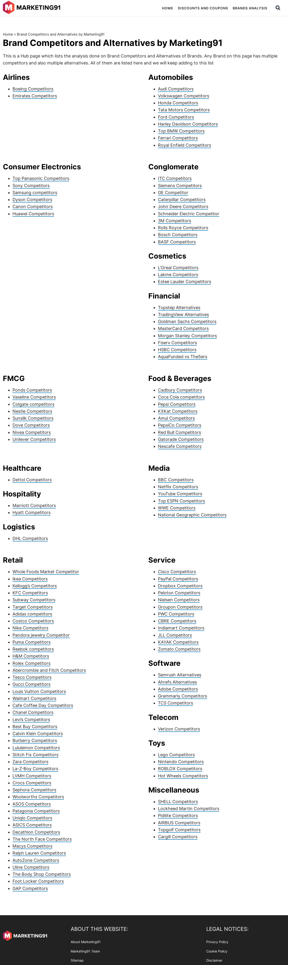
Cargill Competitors (177, 836)
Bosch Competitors (177, 234)
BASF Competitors (177, 241)
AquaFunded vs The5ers (182, 356)
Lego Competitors (176, 754)
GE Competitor (173, 192)
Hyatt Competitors (31, 512)
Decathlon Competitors (36, 832)
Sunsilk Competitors (33, 418)
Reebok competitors (33, 649)
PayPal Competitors (178, 578)
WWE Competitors (176, 507)
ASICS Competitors (32, 824)
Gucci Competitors (31, 684)
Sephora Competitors (34, 789)
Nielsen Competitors (179, 599)
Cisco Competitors (177, 571)
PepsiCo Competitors (179, 425)
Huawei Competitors (33, 213)
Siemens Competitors (180, 185)
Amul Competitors (176, 418)
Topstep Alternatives (179, 307)
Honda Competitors (178, 102)
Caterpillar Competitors (182, 199)
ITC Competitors (175, 178)
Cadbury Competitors (180, 390)
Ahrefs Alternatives (177, 682)
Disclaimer (214, 961)
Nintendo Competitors (181, 761)
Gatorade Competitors (181, 439)
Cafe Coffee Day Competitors (43, 705)
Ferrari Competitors (178, 137)
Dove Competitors (31, 425)
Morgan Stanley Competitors (187, 335)
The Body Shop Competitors (42, 874)
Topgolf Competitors (179, 829)
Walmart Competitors (34, 698)
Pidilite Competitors (178, 815)
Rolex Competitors (31, 663)
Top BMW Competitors (181, 130)
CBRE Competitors (177, 620)
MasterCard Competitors (183, 328)
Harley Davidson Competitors (188, 124)
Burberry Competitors (35, 740)
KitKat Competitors (177, 411)
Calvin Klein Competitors (38, 733)
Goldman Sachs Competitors (187, 321)
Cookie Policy (216, 951)
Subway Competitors (34, 599)
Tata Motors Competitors (184, 109)
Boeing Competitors (33, 88)
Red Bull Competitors (179, 432)
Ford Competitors (176, 117)
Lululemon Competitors (36, 747)
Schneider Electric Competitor (188, 213)
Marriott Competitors (34, 505)
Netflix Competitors (178, 486)
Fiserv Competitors (177, 342)
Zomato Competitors (179, 649)
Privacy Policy (217, 942)
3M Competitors (174, 220)
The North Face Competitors (42, 839)
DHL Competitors (30, 538)
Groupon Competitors (180, 606)
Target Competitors (33, 606)
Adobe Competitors (178, 689)
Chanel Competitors (33, 712)
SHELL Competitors (178, 801)
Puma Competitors (31, 642)
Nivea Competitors (32, 432)
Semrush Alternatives (179, 674)
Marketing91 (32, 8)
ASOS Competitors (32, 803)
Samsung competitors (35, 192)
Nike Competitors (30, 627)
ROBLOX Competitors (180, 768)
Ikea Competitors (30, 578)
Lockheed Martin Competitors (188, 808)
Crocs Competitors (32, 782)
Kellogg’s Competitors (35, 585)
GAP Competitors (30, 888)
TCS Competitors (175, 702)
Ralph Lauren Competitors (39, 853)
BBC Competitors (176, 479)
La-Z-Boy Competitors (35, 768)
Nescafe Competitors (179, 446)
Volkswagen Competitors (183, 95)
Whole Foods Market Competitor (46, 571)
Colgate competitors (33, 404)
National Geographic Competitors (192, 514)
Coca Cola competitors (181, 397)
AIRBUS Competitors (179, 822)
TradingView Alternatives (183, 314)
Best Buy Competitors (35, 726)
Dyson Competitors (32, 199)
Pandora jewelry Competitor (41, 635)
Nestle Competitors (32, 411)
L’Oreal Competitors (178, 267)
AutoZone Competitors (36, 860)
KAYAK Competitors (178, 642)
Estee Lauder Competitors (184, 281)
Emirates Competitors (35, 95)
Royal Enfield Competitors (184, 145)
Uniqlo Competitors (32, 817)
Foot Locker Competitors (38, 881)
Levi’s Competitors (31, 719)
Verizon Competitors (179, 728)
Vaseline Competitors (34, 397)
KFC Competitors (30, 592)
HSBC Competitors (177, 349)
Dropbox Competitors (180, 585)
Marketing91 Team (85, 951)
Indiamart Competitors (181, 627)
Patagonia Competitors (36, 810)
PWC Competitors (176, 613)
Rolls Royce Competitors (183, 227)
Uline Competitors (31, 867)
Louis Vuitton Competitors (39, 691)
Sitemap (77, 961)
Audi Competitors (176, 88)
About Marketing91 (86, 942)
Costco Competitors (33, 620)
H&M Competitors (31, 656)
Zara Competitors (30, 761)
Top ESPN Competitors (181, 500)
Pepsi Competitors (176, 404)
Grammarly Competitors (182, 695)
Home (8, 34)
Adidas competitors (32, 613)
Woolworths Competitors (38, 796)
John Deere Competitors (183, 206)
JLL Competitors (175, 635)
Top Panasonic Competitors (41, 178)
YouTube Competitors (180, 493)
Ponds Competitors (32, 390)
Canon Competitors (33, 206)
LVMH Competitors (32, 775)
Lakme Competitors (178, 274)
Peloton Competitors (179, 592)
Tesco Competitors (32, 677)
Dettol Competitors (32, 479)
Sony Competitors (31, 185)
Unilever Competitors (34, 439)
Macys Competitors (32, 846)
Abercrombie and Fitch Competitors (49, 670)
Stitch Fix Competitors (35, 754)
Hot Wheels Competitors (183, 775)
